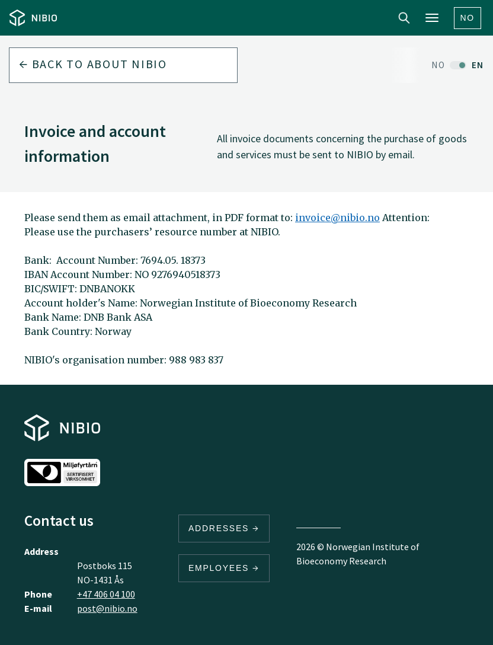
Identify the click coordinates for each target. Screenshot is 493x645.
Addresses (224, 528)
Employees (224, 568)
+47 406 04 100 (106, 594)
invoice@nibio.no (337, 217)
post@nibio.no (107, 608)
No (467, 18)
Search (404, 18)
